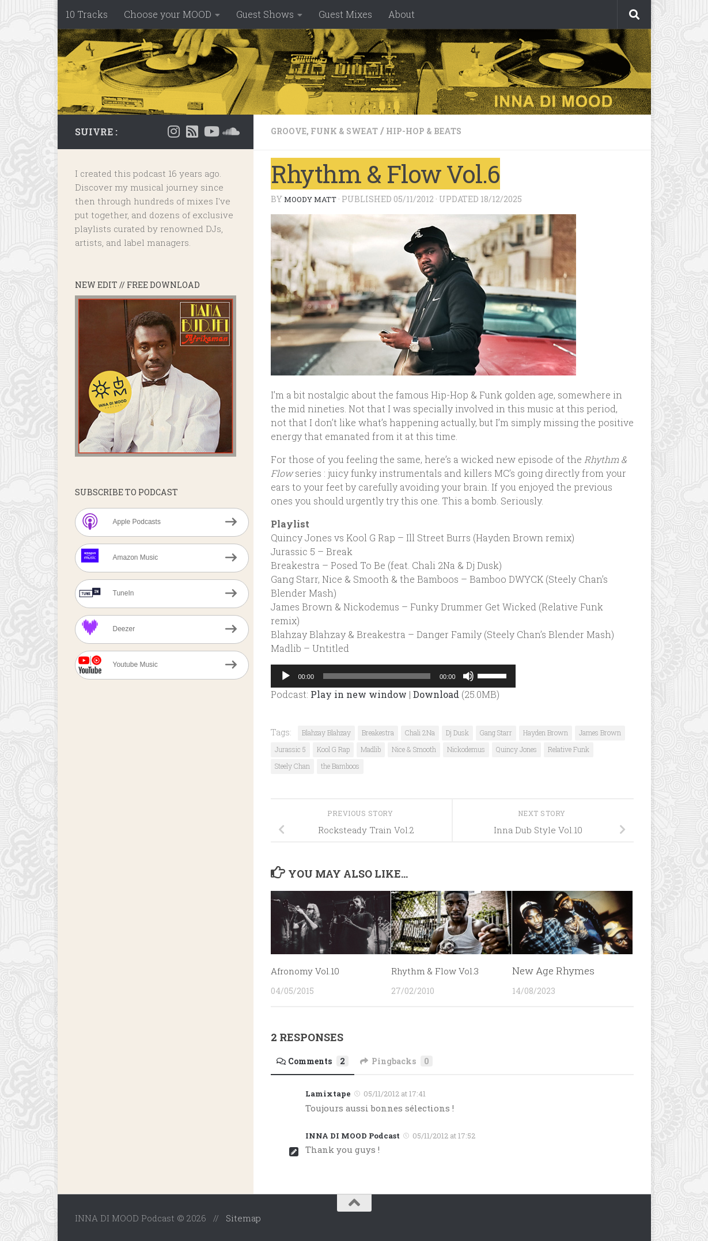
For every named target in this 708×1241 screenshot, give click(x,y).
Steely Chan (292, 765)
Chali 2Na (420, 732)
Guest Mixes (345, 14)
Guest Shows (265, 14)
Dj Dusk (457, 732)
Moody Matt (312, 198)
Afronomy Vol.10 (309, 970)
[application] (393, 675)
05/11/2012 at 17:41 (395, 1093)
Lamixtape (328, 1093)
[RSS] (192, 131)
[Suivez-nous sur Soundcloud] (229, 131)
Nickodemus (466, 748)
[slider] (376, 675)
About (401, 14)
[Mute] (468, 675)
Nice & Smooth (414, 748)
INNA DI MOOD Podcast (352, 1135)
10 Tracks (87, 14)
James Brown (600, 732)
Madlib (371, 748)
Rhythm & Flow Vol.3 (440, 970)
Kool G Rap (333, 748)
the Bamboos (340, 765)
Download (436, 694)
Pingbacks (409, 1060)
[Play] (285, 675)
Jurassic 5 (290, 748)
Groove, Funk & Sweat (332, 130)
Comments (317, 1060)
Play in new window (359, 694)
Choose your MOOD (167, 14)
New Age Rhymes (553, 970)
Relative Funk (568, 748)
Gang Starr (496, 732)
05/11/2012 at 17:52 (443, 1135)
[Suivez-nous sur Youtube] (211, 131)
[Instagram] (174, 131)
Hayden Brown (545, 732)
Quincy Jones (516, 748)
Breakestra (378, 732)
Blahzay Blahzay (326, 732)
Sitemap (243, 1217)
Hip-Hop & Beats (443, 130)
